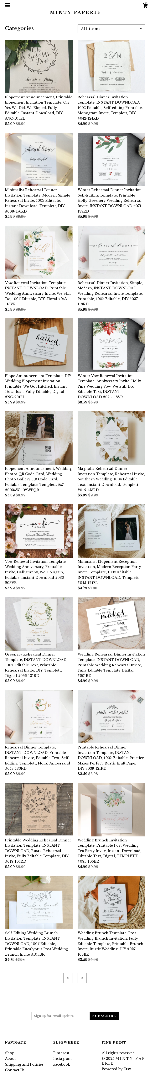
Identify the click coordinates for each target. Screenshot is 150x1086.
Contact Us (15, 1070)
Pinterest (61, 1053)
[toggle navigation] (7, 5)
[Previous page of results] (67, 978)
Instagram (62, 1058)
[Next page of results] (82, 978)
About (10, 1058)
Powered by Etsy (116, 1069)
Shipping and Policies (24, 1064)
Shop (9, 1053)
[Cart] (145, 6)
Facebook (61, 1064)
